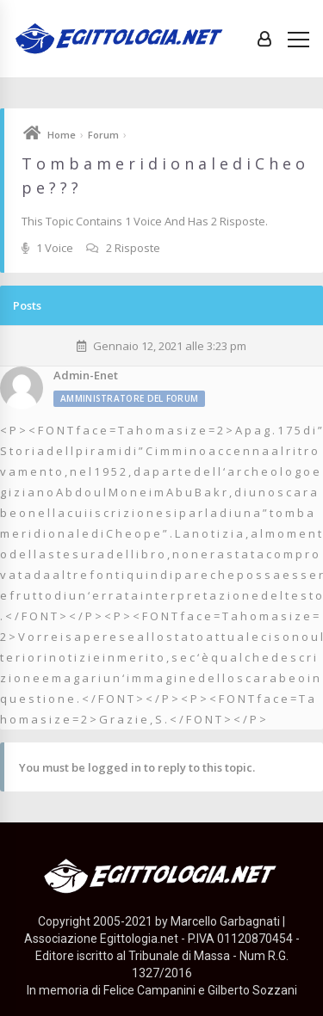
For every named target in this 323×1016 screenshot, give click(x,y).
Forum (103, 134)
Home (61, 134)
